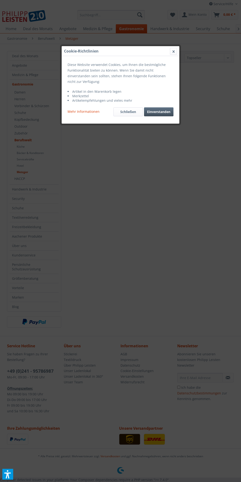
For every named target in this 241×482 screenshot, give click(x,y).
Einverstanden (158, 111)
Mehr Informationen (84, 111)
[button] (7, 474)
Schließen (128, 111)
